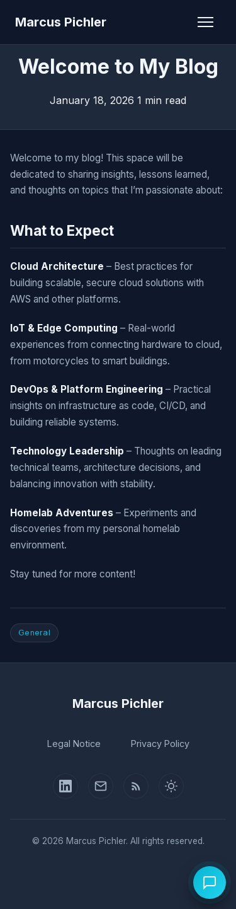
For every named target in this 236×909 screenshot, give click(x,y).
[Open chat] (209, 882)
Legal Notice (74, 743)
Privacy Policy (160, 743)
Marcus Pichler (60, 22)
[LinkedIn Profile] (65, 786)
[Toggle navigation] (205, 22)
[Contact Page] (100, 786)
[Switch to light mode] (171, 786)
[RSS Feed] (136, 786)
